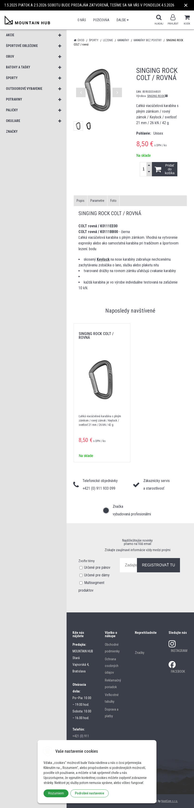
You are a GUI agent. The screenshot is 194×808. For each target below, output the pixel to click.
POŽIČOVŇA (101, 20)
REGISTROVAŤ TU (158, 565)
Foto (113, 201)
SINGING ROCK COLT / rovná (96, 335)
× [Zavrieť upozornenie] (186, 5)
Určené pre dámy (97, 575)
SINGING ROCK (157, 96)
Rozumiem (56, 793)
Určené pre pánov (97, 567)
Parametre (97, 201)
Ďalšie (122, 20)
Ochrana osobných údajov (111, 665)
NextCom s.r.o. (169, 801)
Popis (80, 201)
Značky (139, 653)
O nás (82, 20)
